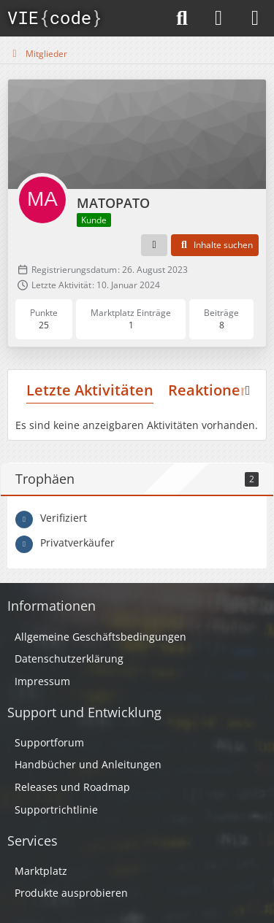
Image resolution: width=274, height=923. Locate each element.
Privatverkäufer (77, 542)
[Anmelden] (218, 18)
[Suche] (182, 18)
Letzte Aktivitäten (89, 390)
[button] (154, 245)
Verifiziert (63, 518)
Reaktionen (209, 390)
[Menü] (255, 18)
